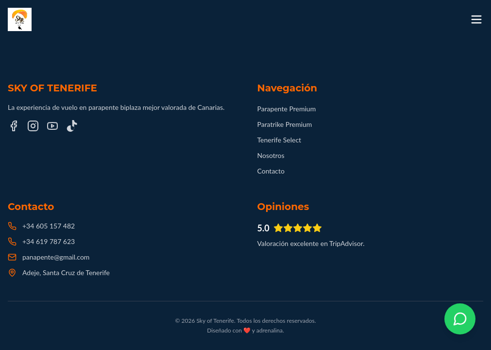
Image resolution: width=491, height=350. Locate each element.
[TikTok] (72, 126)
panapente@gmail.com (55, 257)
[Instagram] (33, 126)
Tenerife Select (279, 140)
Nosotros (271, 155)
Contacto (271, 171)
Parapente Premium (286, 109)
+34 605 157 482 (48, 226)
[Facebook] (13, 126)
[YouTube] (52, 126)
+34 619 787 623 (48, 241)
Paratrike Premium (284, 124)
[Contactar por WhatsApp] (459, 318)
